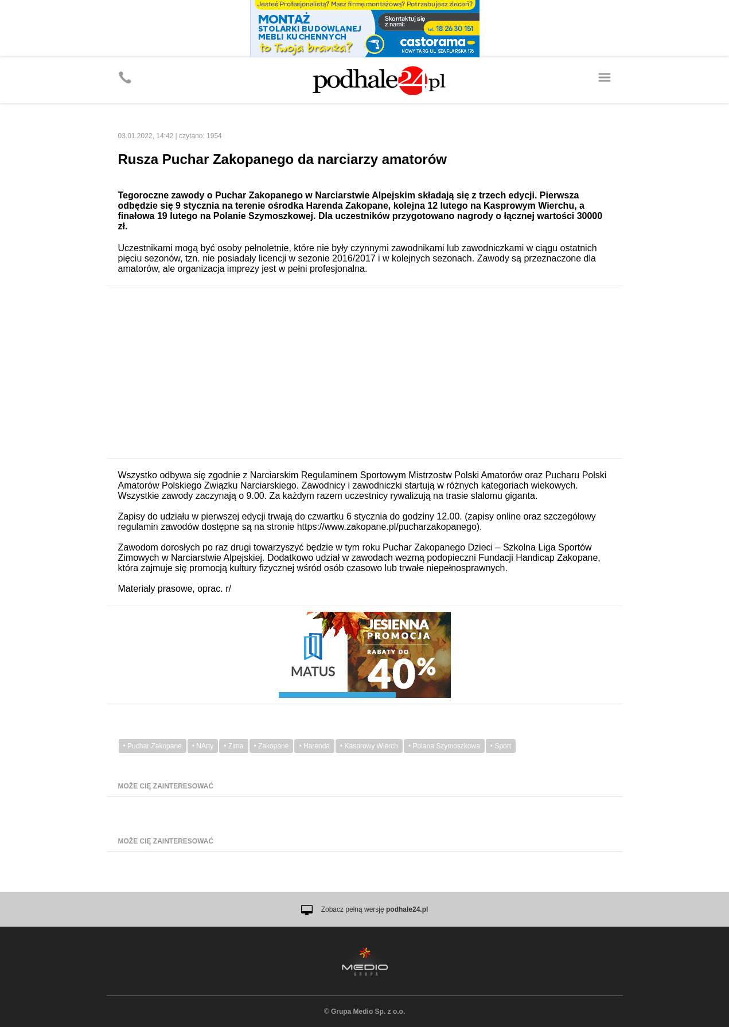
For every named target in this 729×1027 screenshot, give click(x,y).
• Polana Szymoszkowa (444, 746)
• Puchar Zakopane (152, 746)
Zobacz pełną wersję (374, 909)
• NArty (203, 746)
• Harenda (314, 746)
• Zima (233, 746)
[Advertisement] (365, 372)
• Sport (500, 746)
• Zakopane (271, 746)
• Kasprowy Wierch (369, 746)
